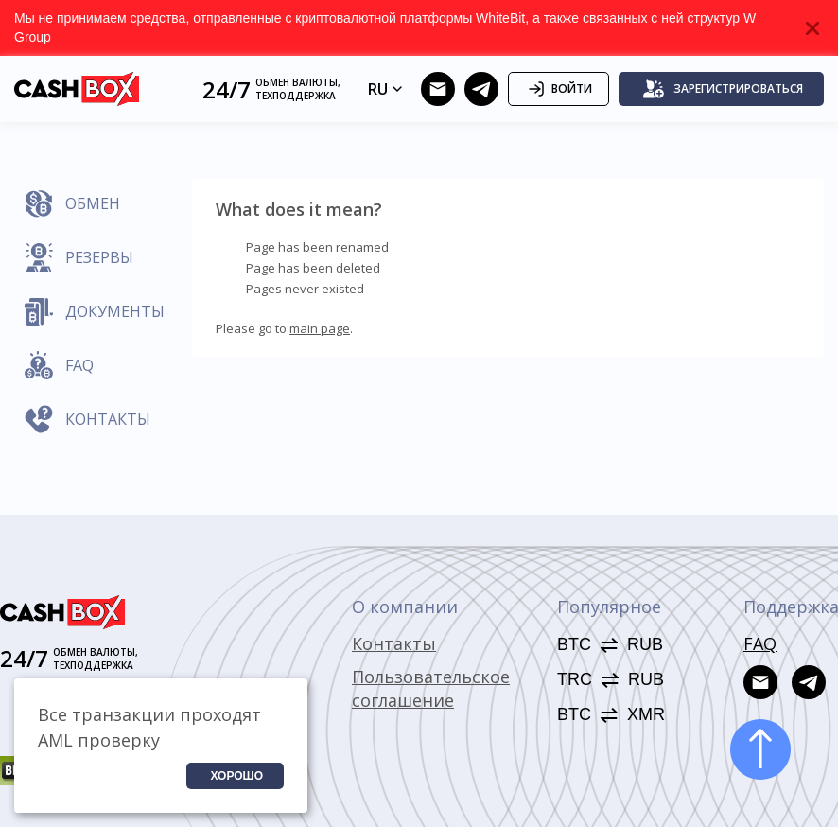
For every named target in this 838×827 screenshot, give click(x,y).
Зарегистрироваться (722, 89)
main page (319, 328)
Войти (558, 89)
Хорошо (236, 776)
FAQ (760, 643)
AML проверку (99, 740)
